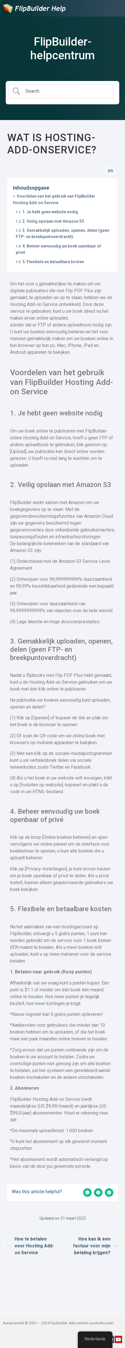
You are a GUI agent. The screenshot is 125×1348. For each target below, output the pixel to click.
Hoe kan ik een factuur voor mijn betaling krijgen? (95, 1245)
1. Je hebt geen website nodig (50, 212)
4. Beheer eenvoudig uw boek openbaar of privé (58, 249)
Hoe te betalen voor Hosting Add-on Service (30, 1245)
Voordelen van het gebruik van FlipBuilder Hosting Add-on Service (54, 199)
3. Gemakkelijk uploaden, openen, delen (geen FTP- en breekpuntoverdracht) (62, 233)
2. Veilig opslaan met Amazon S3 (53, 221)
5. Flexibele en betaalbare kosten (53, 261)
